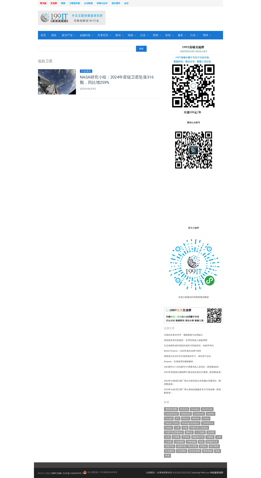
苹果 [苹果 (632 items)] (167, 455)
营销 (155, 35)
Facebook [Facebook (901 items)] (199, 413)
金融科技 (85, 35)
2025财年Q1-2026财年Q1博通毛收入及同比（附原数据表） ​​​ (192, 367)
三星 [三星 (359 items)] (177, 427)
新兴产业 (67, 35)
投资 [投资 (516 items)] (201, 441)
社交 (143, 35)
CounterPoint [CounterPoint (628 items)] (171, 413)
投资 (168, 35)
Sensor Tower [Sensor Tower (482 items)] (171, 423)
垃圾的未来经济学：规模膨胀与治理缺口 (183, 335)
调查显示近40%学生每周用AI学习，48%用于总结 (187, 356)
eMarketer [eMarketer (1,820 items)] (186, 413)
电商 (130, 35)
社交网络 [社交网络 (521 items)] (181, 451)
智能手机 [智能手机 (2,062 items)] (169, 446)
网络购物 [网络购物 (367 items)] (207, 451)
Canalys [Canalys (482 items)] (195, 409)
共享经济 (103, 35)
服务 (180, 35)
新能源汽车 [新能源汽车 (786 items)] (212, 441)
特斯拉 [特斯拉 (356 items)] (203, 446)
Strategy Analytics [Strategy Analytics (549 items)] (190, 423)
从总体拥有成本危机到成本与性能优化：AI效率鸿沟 (189, 345)
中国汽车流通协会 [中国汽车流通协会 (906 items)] (174, 432)
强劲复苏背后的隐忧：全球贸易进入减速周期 (185, 340)
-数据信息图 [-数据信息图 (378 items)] (171, 409)
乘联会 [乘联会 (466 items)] (189, 432)
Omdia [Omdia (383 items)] (206, 418)
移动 (118, 35)
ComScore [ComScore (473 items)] (207, 409)
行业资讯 (86, 71)
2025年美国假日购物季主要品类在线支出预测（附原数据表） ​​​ (193, 372)
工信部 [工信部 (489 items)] (168, 441)
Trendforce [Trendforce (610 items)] (207, 423)
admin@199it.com (201, 472)
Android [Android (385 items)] (184, 409)
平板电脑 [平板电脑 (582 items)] (191, 441)
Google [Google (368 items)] (168, 418)
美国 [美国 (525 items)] (217, 451)
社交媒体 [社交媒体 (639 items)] (169, 451)
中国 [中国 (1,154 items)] (185, 427)
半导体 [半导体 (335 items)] (186, 437)
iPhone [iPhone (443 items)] (185, 418)
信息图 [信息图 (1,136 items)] (211, 432)
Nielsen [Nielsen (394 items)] (195, 418)
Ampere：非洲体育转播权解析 (178, 361)
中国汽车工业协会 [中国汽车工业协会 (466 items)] (199, 427)
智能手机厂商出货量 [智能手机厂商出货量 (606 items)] (187, 446)
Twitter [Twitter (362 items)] (168, 427)
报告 (54, 35)
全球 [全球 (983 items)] (167, 437)
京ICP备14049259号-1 (73, 473)
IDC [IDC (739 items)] (177, 418)
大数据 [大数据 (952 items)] (210, 437)
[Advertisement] (173, 18)
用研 (205, 35)
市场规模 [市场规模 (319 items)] (179, 441)
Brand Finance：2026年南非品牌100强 (182, 351)
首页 (43, 35)
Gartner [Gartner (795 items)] (210, 413)
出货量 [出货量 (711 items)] (176, 437)
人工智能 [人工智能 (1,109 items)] (200, 432)
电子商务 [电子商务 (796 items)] (214, 446)
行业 (193, 35)
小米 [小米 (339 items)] (219, 437)
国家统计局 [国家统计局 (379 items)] (198, 437)
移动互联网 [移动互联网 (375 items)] (194, 451)
